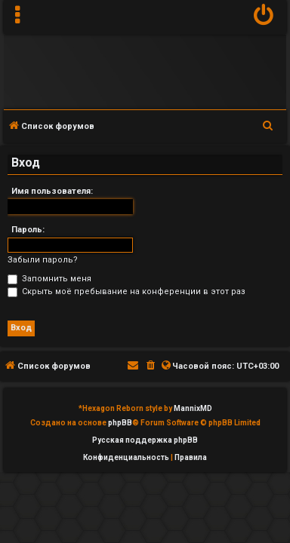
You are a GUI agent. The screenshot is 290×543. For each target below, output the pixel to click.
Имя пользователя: (52, 191)
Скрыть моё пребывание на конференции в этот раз (126, 291)
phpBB (120, 423)
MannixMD (193, 408)
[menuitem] (264, 17)
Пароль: (28, 230)
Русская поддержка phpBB (145, 440)
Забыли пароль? (43, 260)
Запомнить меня (49, 279)
